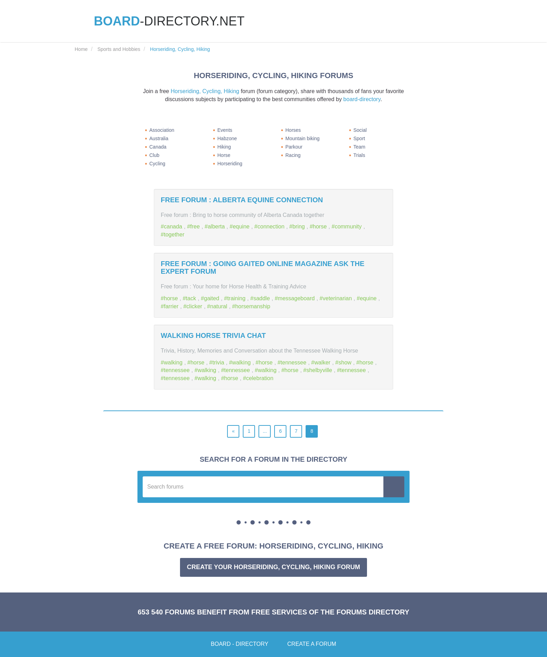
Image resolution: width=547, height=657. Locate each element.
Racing (293, 155)
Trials (359, 155)
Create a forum (311, 644)
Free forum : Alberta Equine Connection (242, 200)
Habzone (227, 138)
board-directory (361, 99)
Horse (223, 155)
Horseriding (229, 163)
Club (154, 155)
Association (161, 130)
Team (359, 147)
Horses (293, 130)
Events (224, 130)
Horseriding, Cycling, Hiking (205, 91)
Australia (158, 138)
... (265, 431)
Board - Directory (239, 644)
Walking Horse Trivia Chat (213, 335)
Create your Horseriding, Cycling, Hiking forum (273, 567)
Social (360, 130)
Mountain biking (302, 138)
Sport (359, 138)
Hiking (224, 147)
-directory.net (169, 21)
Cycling (157, 163)
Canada (157, 147)
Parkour (293, 147)
